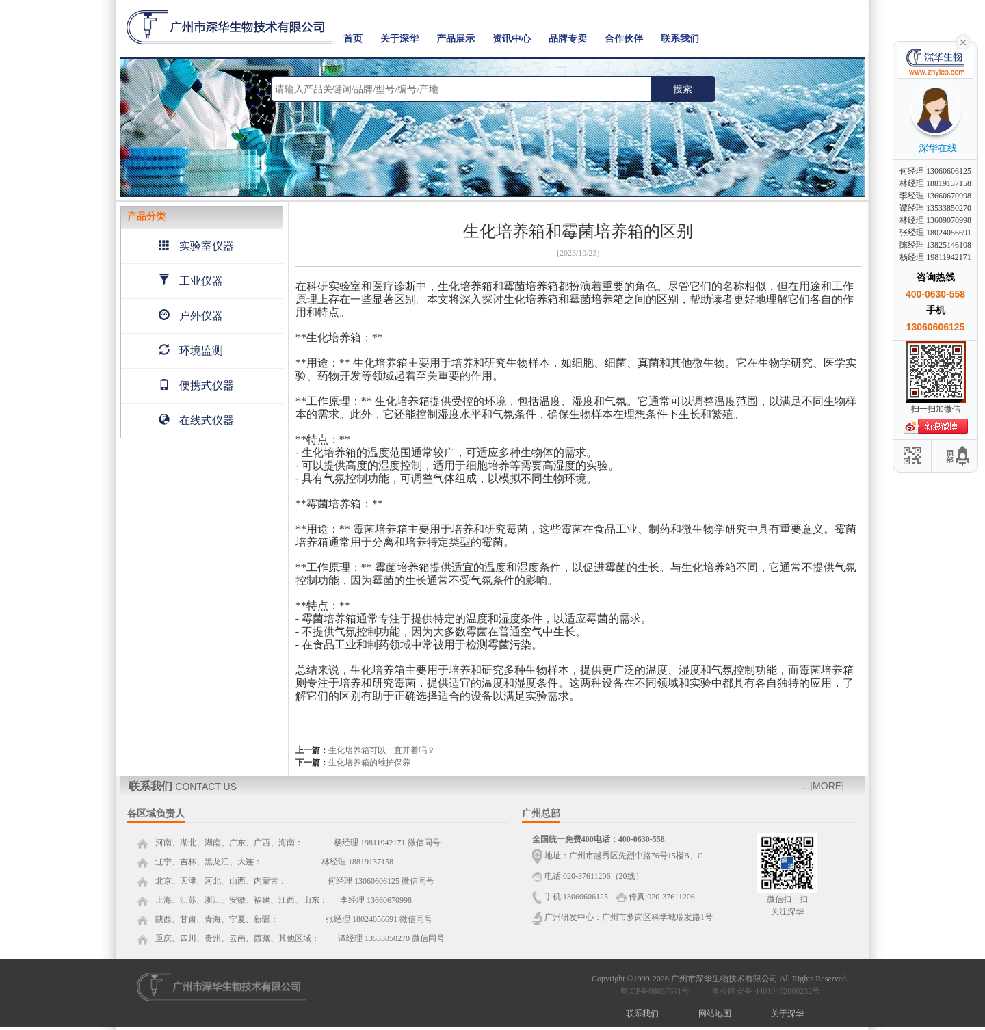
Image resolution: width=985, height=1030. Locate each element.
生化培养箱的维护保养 (369, 762)
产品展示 (455, 39)
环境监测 (191, 350)
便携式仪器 (196, 385)
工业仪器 (191, 281)
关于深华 (399, 39)
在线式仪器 (196, 420)
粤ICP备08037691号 (655, 991)
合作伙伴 (624, 39)
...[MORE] (823, 785)
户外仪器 (191, 315)
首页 (353, 39)
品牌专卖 (568, 39)
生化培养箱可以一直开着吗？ (381, 750)
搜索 (682, 88)
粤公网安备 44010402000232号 (762, 991)
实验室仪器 (196, 246)
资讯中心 (511, 39)
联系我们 (680, 39)
